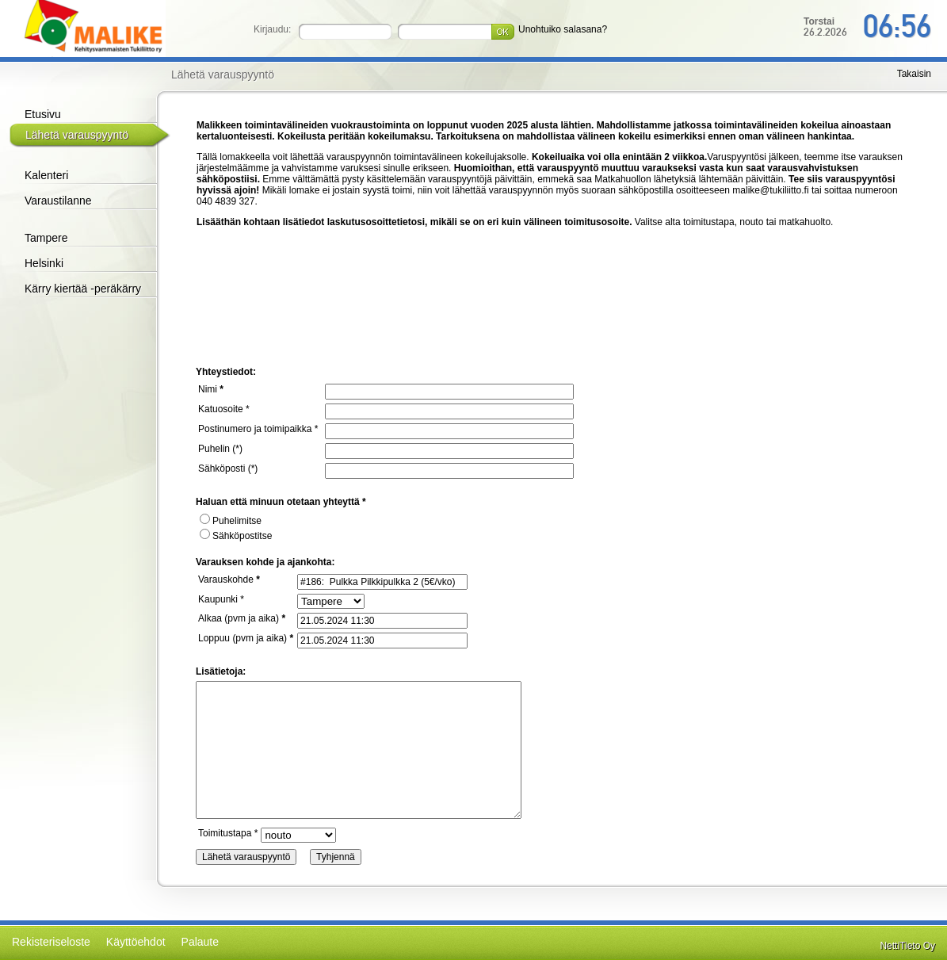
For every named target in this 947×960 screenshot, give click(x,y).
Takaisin (914, 73)
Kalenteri (46, 175)
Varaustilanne (58, 200)
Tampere (46, 237)
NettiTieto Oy (907, 945)
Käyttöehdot (136, 941)
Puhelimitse (231, 520)
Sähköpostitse (236, 535)
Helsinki (44, 263)
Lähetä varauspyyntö (76, 134)
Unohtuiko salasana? (562, 29)
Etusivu (43, 114)
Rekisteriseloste (51, 941)
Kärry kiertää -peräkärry (83, 288)
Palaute (200, 941)
